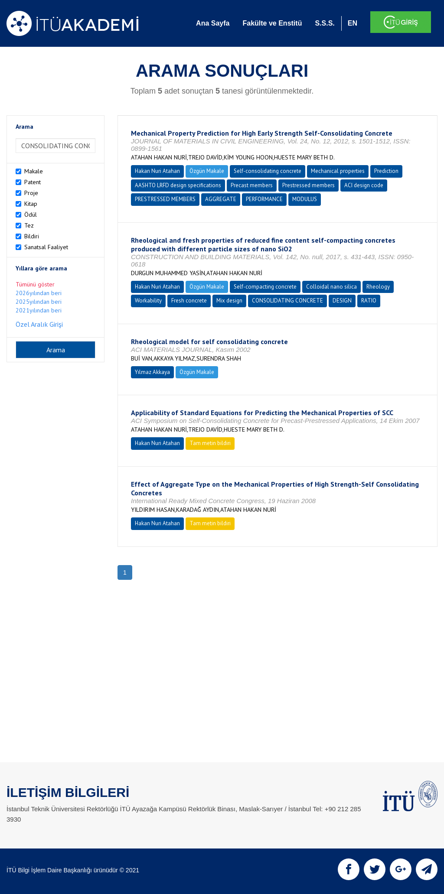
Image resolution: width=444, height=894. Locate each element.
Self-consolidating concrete (267, 171)
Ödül (30, 214)
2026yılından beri (39, 293)
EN (352, 23)
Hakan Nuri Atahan (157, 171)
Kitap (30, 204)
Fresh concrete (189, 300)
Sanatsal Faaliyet (46, 247)
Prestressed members (308, 185)
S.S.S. (324, 23)
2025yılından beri (39, 302)
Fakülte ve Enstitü (272, 23)
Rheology (378, 286)
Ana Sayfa (212, 23)
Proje (31, 193)
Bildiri (31, 236)
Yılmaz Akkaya (152, 372)
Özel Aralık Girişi (39, 324)
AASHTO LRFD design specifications (178, 185)
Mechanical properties (338, 171)
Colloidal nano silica (331, 286)
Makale (33, 171)
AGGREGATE (220, 199)
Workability (148, 300)
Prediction (386, 171)
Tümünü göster (35, 284)
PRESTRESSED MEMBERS (165, 199)
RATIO (368, 300)
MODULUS (304, 199)
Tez (29, 225)
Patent (32, 182)
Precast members (252, 185)
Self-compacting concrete (265, 286)
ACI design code (363, 185)
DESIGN (342, 300)
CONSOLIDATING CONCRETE (287, 300)
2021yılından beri (39, 310)
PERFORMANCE (264, 199)
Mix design (229, 300)
